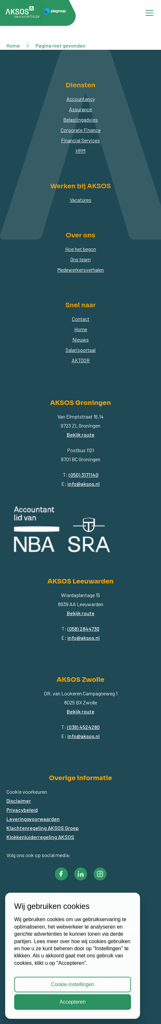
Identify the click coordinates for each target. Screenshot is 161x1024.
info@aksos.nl (83, 484)
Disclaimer (18, 801)
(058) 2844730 (83, 629)
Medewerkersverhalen (80, 270)
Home (80, 329)
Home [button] (13, 45)
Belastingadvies (80, 119)
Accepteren (73, 1002)
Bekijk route (81, 434)
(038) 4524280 (83, 727)
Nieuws (80, 339)
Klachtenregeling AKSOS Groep (42, 828)
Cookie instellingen (72, 984)
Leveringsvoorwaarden (33, 819)
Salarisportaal (80, 350)
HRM (80, 150)
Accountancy (80, 99)
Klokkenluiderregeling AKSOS (40, 837)
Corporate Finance (81, 130)
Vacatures (80, 200)
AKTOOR (81, 360)
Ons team (80, 259)
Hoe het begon (80, 249)
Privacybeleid (22, 810)
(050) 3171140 (83, 475)
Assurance (80, 109)
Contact (80, 319)
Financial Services (80, 140)
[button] (61, 873)
